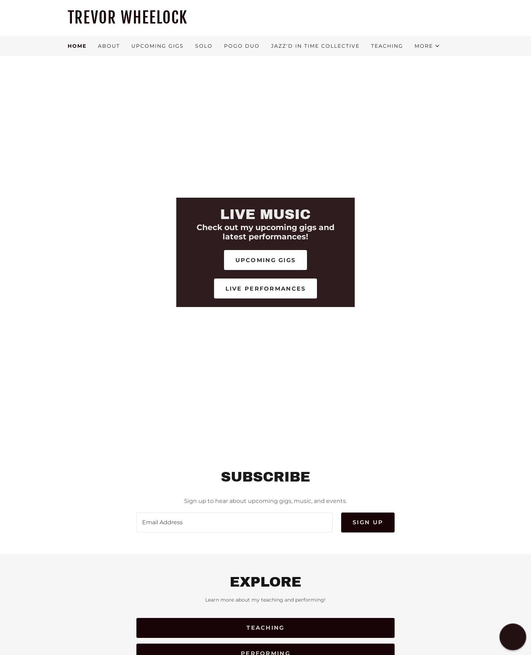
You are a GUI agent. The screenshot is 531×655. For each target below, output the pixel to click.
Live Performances (265, 288)
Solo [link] (204, 46)
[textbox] (234, 522)
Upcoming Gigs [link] (157, 46)
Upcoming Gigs (265, 260)
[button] (427, 46)
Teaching (265, 627)
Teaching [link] (387, 46)
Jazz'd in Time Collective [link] (315, 46)
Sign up (368, 522)
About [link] (109, 46)
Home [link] (77, 46)
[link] (266, 21)
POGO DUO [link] (242, 46)
